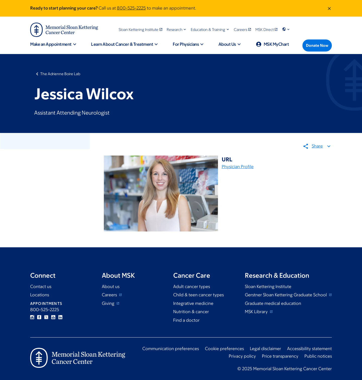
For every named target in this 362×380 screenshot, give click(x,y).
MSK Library (257, 311)
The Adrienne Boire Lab (60, 74)
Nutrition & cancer (191, 311)
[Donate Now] (317, 45)
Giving (108, 303)
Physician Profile (238, 166)
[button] (177, 29)
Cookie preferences (224, 348)
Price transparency (280, 356)
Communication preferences (170, 348)
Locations (39, 294)
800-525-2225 (131, 8)
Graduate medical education (273, 303)
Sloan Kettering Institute (268, 286)
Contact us (40, 286)
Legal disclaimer (265, 348)
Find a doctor (186, 320)
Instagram (32, 317)
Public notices (318, 356)
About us (110, 286)
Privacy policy (242, 356)
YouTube (53, 317)
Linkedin (60, 317)
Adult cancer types (191, 286)
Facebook (39, 317)
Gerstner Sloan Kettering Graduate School (286, 294)
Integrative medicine (193, 303)
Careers (110, 294)
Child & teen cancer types (198, 294)
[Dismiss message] (329, 8)
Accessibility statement (309, 348)
